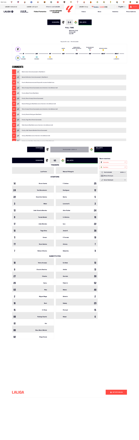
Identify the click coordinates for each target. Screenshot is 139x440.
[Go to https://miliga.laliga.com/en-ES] (134, 6)
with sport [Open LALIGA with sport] (32, 7)
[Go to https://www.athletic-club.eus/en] (11, 2)
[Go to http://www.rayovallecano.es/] (71, 2)
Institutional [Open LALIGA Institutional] (11, 7)
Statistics (115, 11)
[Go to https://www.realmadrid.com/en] (104, 2)
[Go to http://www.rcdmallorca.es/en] (90, 2)
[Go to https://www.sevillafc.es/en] (123, 2)
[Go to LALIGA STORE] (99, 6)
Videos (83, 11)
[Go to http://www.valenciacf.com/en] (130, 2)
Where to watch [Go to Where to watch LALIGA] (53, 7)
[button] (8, 11)
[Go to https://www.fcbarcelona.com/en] (44, 2)
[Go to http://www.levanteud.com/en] (64, 2)
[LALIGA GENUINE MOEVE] (55, 11)
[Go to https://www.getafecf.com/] (51, 2)
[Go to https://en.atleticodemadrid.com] (18, 2)
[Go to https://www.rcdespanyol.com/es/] (84, 2)
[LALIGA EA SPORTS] (8, 11)
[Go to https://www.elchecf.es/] (38, 2)
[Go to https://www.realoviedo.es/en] (110, 2)
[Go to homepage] (69, 13)
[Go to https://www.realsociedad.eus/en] (117, 2)
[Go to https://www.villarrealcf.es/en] (137, 2)
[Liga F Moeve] (40, 11)
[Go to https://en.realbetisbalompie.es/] (97, 2)
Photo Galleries (131, 11)
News (99, 11)
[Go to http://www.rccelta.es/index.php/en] (77, 2)
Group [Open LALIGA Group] (83, 7)
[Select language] (121, 6)
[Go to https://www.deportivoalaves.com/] (31, 2)
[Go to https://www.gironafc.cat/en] (57, 2)
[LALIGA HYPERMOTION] (24, 11)
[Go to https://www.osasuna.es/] (24, 2)
